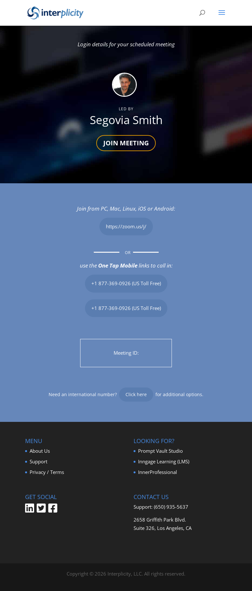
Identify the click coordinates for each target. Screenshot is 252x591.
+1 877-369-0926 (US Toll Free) (126, 283)
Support (38, 461)
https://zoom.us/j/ (126, 226)
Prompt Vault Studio (160, 451)
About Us (40, 451)
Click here (136, 394)
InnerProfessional (157, 472)
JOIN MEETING (126, 143)
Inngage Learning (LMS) (163, 461)
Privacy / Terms (47, 472)
